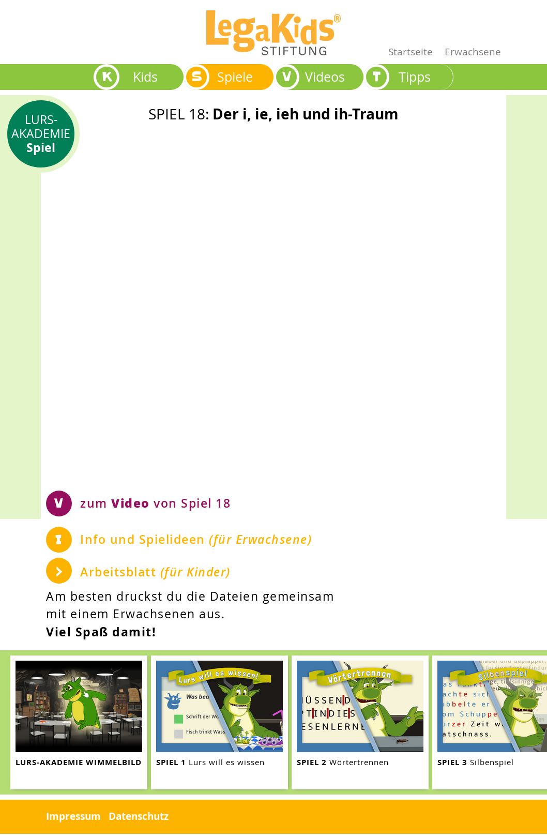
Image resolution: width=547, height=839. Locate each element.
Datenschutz (139, 816)
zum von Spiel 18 (155, 502)
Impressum (73, 816)
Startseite (410, 51)
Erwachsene (473, 51)
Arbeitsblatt (155, 572)
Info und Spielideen (196, 539)
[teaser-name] (79, 722)
